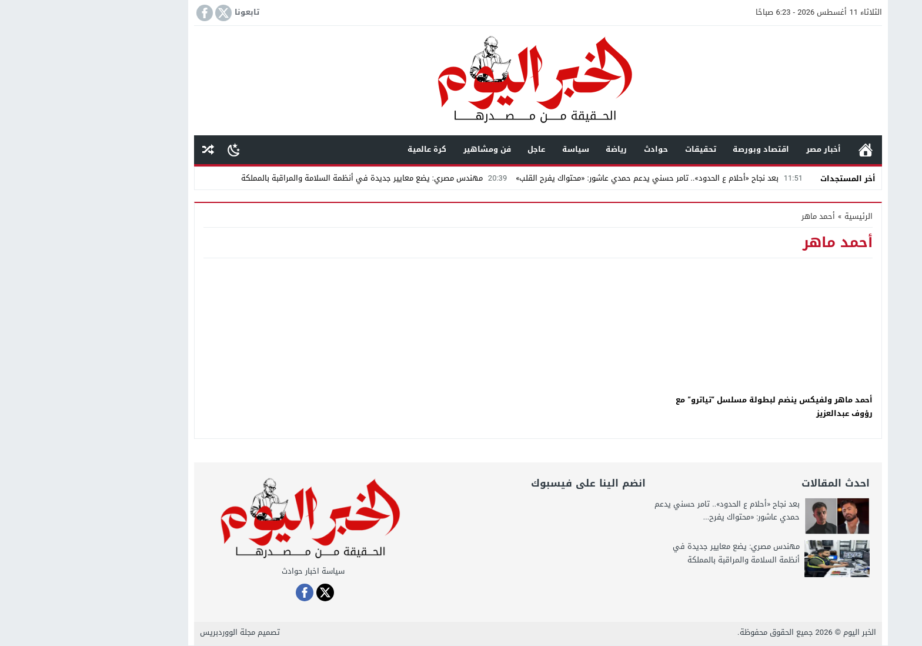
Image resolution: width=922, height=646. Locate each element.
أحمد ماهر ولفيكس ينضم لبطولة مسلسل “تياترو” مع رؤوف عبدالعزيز (697, 406)
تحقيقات (623, 149)
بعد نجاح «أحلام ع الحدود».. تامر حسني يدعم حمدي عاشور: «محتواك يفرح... (650, 511)
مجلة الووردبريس (150, 632)
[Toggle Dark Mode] (156, 149)
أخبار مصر (746, 149)
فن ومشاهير (410, 149)
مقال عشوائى (131, 149)
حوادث (579, 149)
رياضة (539, 149)
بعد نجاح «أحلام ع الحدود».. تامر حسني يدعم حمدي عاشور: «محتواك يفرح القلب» (584, 178)
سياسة (498, 149)
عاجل (459, 149)
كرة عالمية (349, 149)
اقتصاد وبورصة (684, 149)
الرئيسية (788, 149)
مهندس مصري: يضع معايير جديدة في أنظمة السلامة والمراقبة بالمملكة (298, 178)
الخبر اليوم (782, 632)
